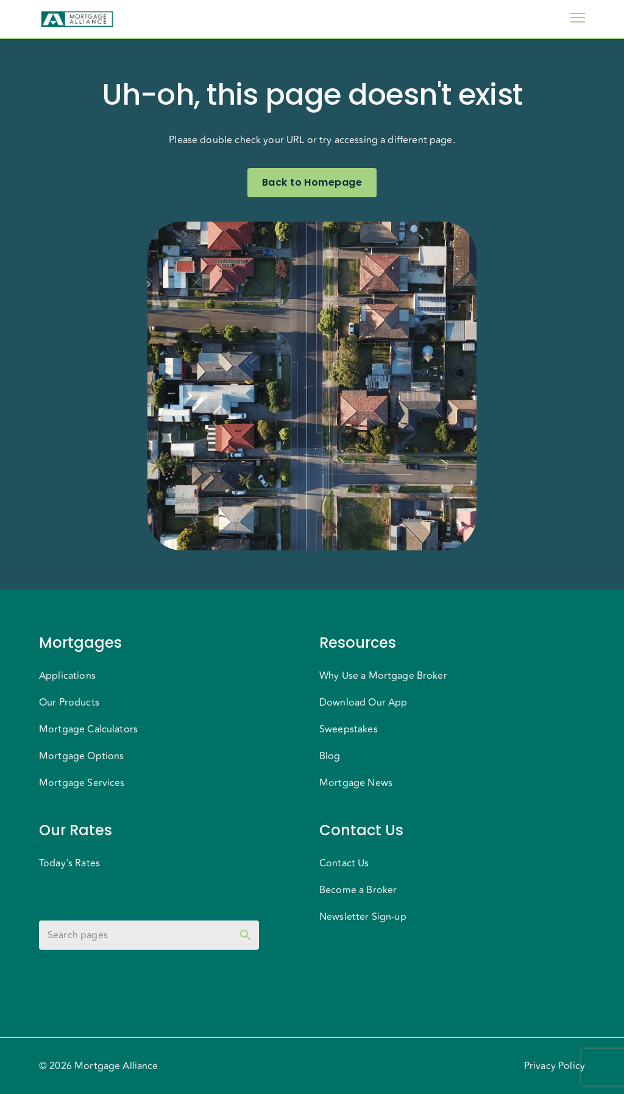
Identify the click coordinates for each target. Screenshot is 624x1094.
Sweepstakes (348, 729)
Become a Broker (358, 890)
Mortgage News (355, 783)
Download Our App (363, 702)
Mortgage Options (81, 756)
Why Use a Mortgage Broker (383, 675)
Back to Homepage (312, 182)
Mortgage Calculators (88, 729)
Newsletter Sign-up (362, 917)
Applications (67, 675)
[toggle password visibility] (245, 935)
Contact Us (344, 863)
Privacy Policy (554, 1066)
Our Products (69, 702)
